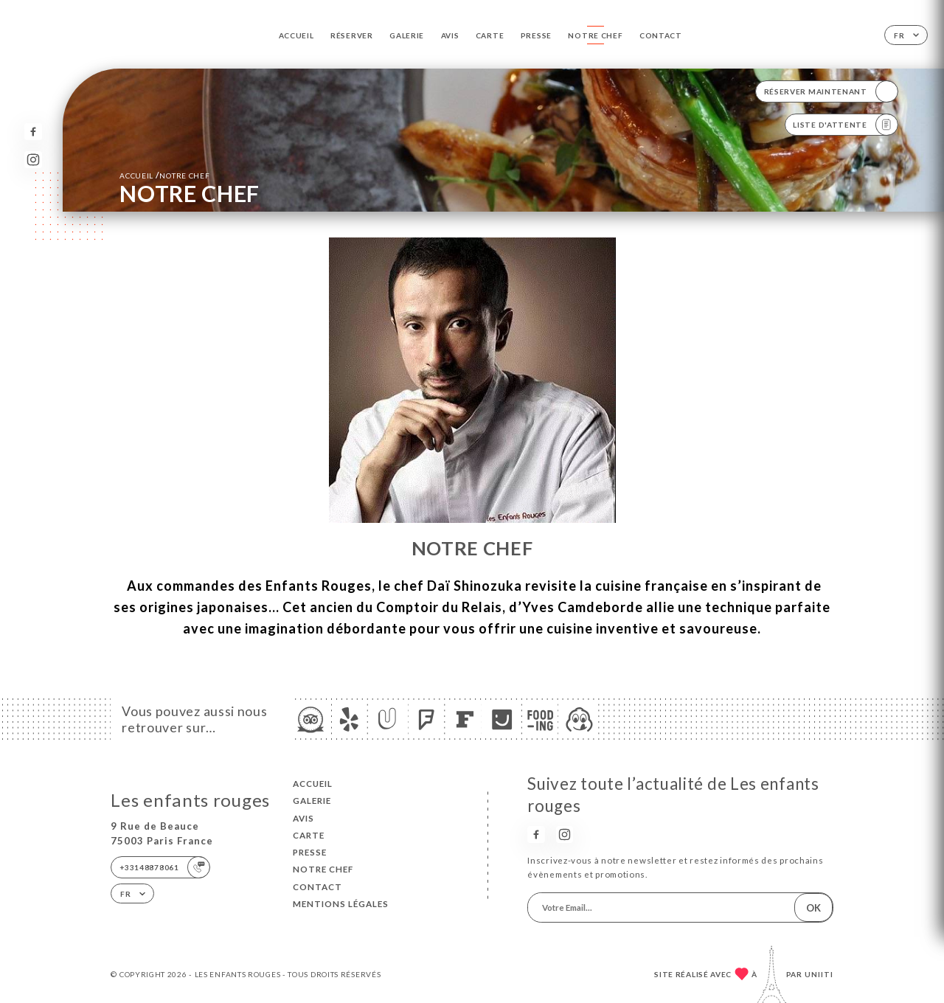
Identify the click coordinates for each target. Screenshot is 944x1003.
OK (813, 908)
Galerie (406, 35)
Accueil (296, 35)
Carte (490, 35)
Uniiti (819, 974)
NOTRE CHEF (595, 35)
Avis (450, 35)
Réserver (351, 35)
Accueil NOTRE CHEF (164, 175)
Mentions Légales (341, 904)
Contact (660, 35)
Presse (536, 35)
